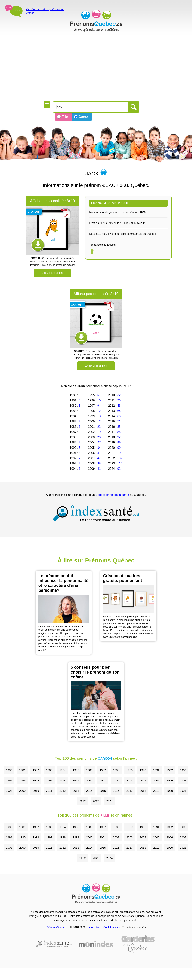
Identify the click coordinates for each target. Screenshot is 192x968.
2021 (183, 790)
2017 (129, 790)
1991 (156, 770)
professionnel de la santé (112, 494)
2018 (143, 790)
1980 (9, 770)
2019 (156, 790)
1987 (103, 770)
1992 (169, 770)
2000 (89, 780)
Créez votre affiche (52, 272)
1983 (49, 770)
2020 (169, 790)
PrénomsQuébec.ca (58, 927)
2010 (36, 790)
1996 (36, 780)
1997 (49, 780)
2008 (9, 790)
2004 (143, 780)
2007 (183, 780)
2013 (76, 790)
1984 (62, 770)
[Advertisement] (96, 67)
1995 (22, 780)
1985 (76, 770)
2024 (109, 801)
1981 (22, 770)
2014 (89, 790)
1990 (143, 770)
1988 (116, 770)
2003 (129, 780)
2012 (62, 790)
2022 (83, 801)
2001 (103, 780)
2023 (96, 801)
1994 (9, 780)
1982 (36, 770)
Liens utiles (94, 927)
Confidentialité (111, 927)
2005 (156, 780)
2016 (116, 790)
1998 (62, 780)
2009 (22, 790)
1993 (183, 770)
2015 (103, 790)
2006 (169, 780)
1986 (89, 770)
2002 (116, 780)
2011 (49, 790)
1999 (76, 780)
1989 (129, 770)
